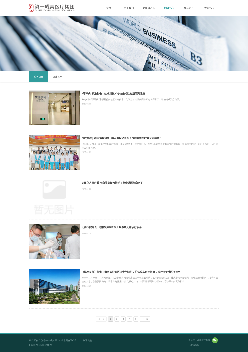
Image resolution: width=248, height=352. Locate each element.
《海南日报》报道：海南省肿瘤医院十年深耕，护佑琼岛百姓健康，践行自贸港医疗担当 (131, 272)
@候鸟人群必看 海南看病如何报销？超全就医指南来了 (112, 182)
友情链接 (198, 345)
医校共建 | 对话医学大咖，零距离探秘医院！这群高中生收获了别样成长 (122, 138)
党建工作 (57, 76)
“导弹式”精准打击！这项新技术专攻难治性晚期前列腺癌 (113, 93)
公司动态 (38, 76)
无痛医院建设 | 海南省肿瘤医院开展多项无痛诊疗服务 (112, 227)
